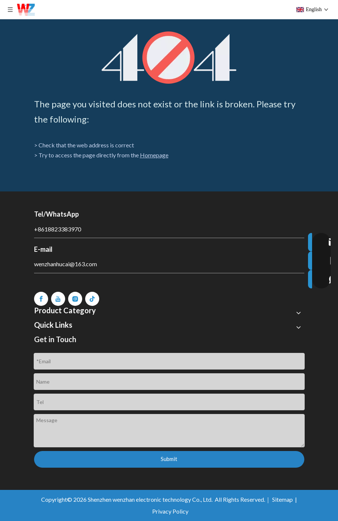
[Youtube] (58, 299)
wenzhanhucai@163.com (65, 263)
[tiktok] (92, 299)
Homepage (154, 154)
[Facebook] (41, 299)
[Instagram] (75, 299)
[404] (169, 57)
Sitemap (282, 499)
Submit (169, 458)
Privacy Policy (170, 511)
